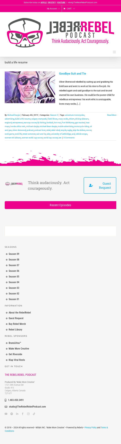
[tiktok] (34, 414)
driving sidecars (82, 119)
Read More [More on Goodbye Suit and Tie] (111, 115)
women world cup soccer (32, 138)
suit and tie (41, 134)
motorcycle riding (81, 126)
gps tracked (80, 123)
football (49, 123)
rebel (48, 130)
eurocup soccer (30, 123)
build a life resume (23, 119)
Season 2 (54, 115)
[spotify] (11, 414)
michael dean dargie (48, 126)
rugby (69, 130)
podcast (30, 130)
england (8, 123)
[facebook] (22, 414)
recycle (63, 130)
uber (48, 134)
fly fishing (41, 123)
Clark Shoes (52, 119)
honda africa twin (17, 126)
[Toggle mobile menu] (114, 52)
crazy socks (63, 119)
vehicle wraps (81, 134)
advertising (9, 119)
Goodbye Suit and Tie (72, 73)
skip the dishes (79, 130)
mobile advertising (65, 126)
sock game (9, 134)
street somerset (29, 134)
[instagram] (28, 414)
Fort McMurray (68, 123)
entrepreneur (17, 123)
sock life (18, 134)
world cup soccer (50, 138)
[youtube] (6, 414)
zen (59, 138)
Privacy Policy (91, 427)
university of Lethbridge (61, 134)
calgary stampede (39, 119)
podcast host (40, 130)
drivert (71, 119)
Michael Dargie (13, 115)
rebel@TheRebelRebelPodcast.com (82, 2)
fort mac (57, 123)
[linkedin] (17, 414)
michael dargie (32, 126)
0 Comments (69, 138)
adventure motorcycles (74, 115)
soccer (89, 130)
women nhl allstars (13, 138)
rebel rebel (55, 130)
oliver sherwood (19, 130)
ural (73, 134)
